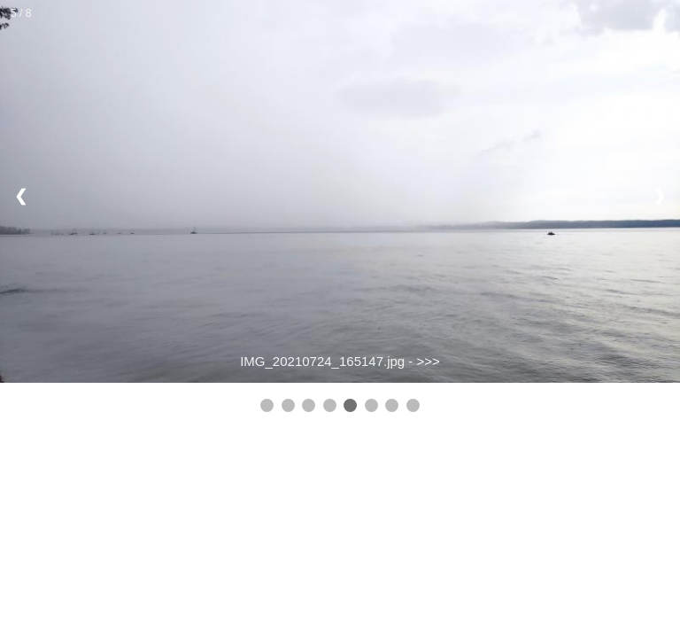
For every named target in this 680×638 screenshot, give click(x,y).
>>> (428, 361)
